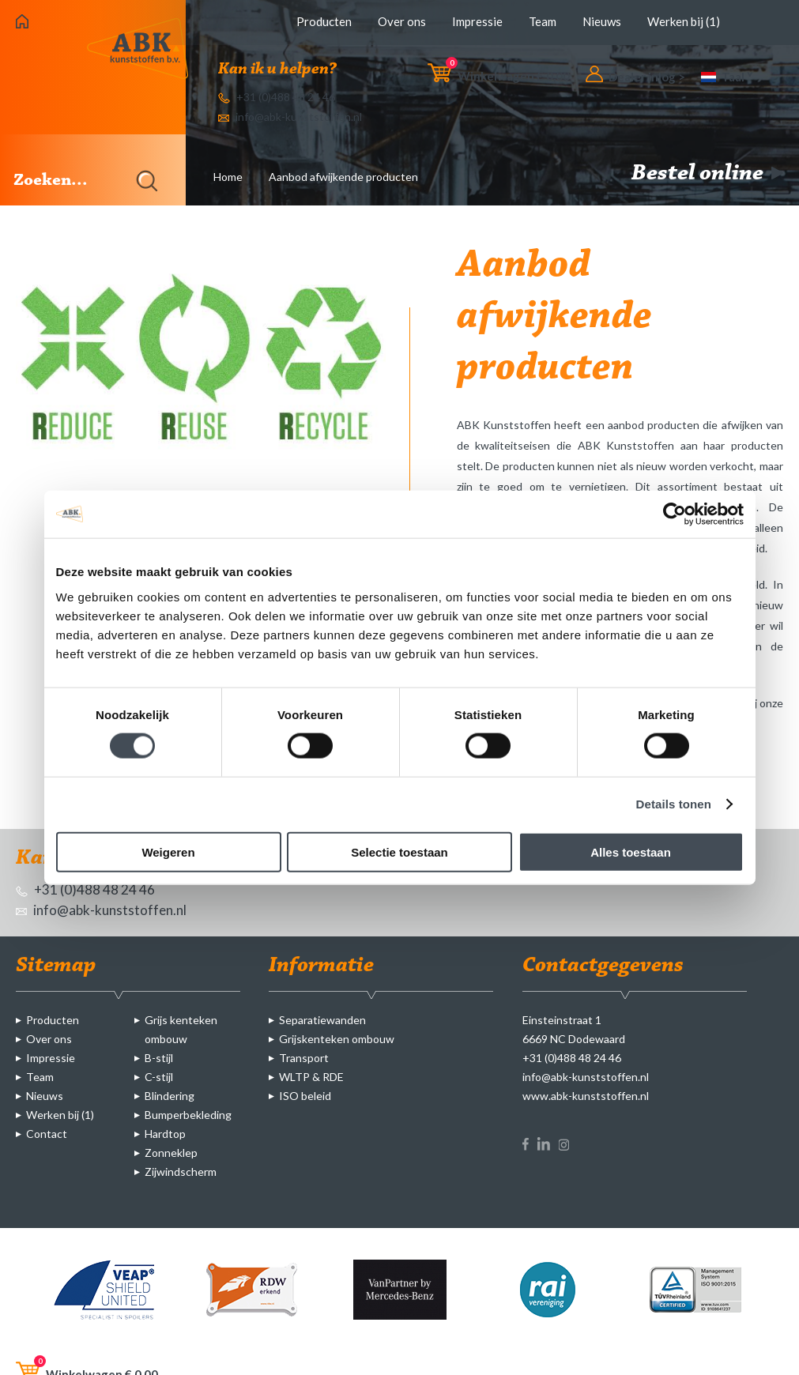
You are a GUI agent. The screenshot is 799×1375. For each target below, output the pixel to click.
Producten (324, 21)
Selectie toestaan (399, 851)
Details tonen (673, 804)
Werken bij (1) (683, 21)
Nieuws (601, 21)
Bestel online (707, 174)
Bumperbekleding (188, 1114)
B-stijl (159, 1057)
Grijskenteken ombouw (336, 1038)
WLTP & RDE (311, 1076)
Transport (304, 1057)
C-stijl (159, 1076)
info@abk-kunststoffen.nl (290, 116)
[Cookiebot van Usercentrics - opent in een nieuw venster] (674, 514)
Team (542, 21)
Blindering (169, 1095)
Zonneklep (171, 1152)
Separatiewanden (322, 1020)
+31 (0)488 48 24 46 (276, 97)
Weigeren (167, 851)
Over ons (402, 21)
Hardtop (165, 1133)
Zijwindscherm (181, 1171)
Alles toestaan (630, 851)
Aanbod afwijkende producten (343, 176)
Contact (46, 1133)
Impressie (477, 21)
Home (228, 176)
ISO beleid (305, 1095)
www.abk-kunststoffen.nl (585, 1095)
